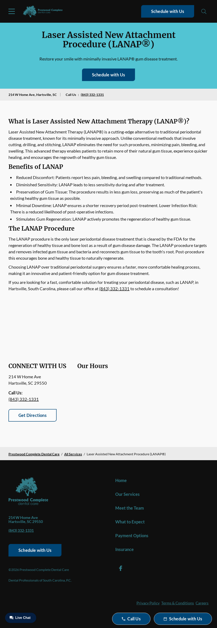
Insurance (124, 549)
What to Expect (130, 521)
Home (121, 480)
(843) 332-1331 (92, 95)
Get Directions (32, 415)
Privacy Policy (148, 603)
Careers (202, 603)
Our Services (127, 494)
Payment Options (131, 535)
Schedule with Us (167, 11)
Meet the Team (129, 507)
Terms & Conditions (177, 603)
